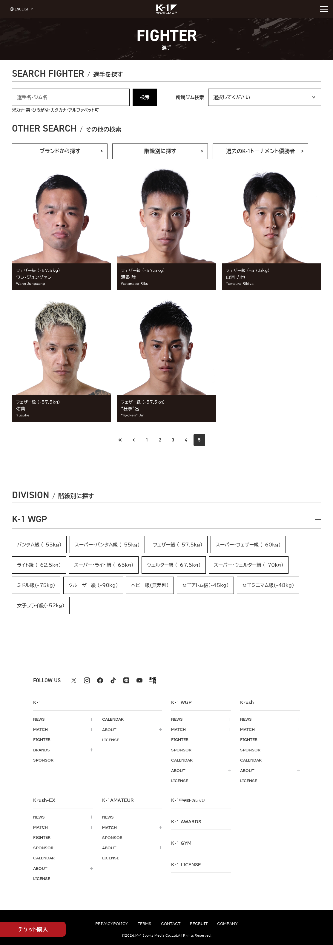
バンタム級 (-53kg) (39, 545)
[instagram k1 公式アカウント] (87, 681)
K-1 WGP (30, 519)
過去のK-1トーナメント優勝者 (260, 151)
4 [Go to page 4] (186, 440)
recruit (199, 923)
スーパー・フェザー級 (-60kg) (248, 545)
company (227, 923)
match (40, 730)
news (39, 720)
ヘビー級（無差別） (150, 585)
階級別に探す (160, 151)
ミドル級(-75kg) (36, 585)
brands (41, 750)
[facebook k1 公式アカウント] (100, 681)
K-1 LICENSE (186, 864)
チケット (33, 929)
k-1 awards (186, 821)
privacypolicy (111, 923)
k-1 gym (181, 843)
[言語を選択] (19, 9)
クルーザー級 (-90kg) (93, 585)
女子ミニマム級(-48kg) (268, 585)
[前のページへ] (120, 440)
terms (144, 923)
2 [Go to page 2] (160, 440)
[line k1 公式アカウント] (126, 681)
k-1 (189, 800)
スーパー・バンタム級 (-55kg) (107, 545)
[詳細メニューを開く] (324, 9)
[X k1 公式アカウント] (73, 681)
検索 (145, 97)
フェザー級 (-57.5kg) (177, 545)
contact (170, 923)
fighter (41, 740)
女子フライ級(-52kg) (41, 606)
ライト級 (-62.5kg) (39, 565)
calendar (113, 720)
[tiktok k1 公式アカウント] (113, 681)
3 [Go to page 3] (173, 440)
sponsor (43, 760)
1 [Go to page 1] (146, 440)
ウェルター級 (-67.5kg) (174, 565)
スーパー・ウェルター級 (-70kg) (248, 565)
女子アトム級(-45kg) (205, 585)
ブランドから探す (59, 151)
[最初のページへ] (133, 440)
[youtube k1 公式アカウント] (139, 681)
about (109, 730)
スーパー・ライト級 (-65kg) (103, 565)
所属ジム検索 (190, 97)
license (110, 740)
